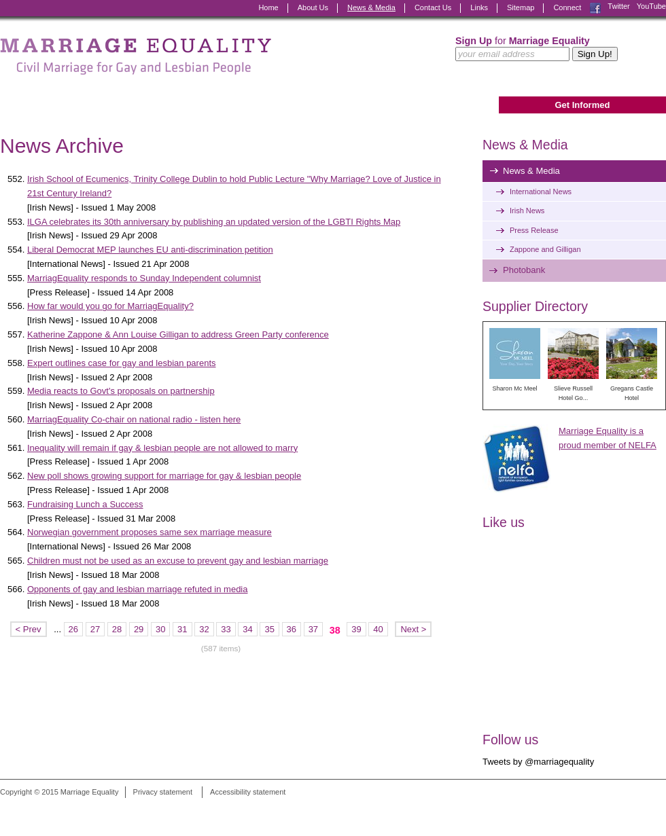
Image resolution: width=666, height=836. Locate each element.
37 (313, 629)
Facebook (595, 8)
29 (138, 629)
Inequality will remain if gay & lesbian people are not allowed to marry (162, 448)
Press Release (534, 230)
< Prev (28, 629)
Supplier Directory (535, 306)
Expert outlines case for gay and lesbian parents (121, 363)
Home (268, 7)
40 (378, 629)
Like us (504, 522)
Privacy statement (162, 792)
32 (204, 629)
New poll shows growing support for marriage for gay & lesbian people (164, 476)
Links (479, 7)
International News (541, 191)
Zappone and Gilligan (545, 249)
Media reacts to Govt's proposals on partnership (121, 391)
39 (356, 629)
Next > (413, 629)
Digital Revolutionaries (635, 810)
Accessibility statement (247, 792)
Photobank (524, 270)
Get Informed (582, 105)
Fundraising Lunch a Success (85, 504)
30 (160, 629)
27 (95, 629)
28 (117, 629)
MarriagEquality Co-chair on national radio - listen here (134, 419)
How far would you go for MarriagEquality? (110, 306)
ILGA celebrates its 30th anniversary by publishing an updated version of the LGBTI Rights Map (213, 222)
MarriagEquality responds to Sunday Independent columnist (144, 278)
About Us (313, 7)
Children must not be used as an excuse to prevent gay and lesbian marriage (177, 561)
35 (269, 629)
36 (291, 629)
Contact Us (433, 7)
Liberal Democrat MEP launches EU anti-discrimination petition (150, 249)
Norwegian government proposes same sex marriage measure (149, 532)
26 (73, 629)
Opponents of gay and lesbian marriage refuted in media (137, 589)
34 (247, 629)
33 (225, 629)
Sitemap (520, 7)
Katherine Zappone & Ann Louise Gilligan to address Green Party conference (178, 334)
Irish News (527, 210)
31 (182, 629)
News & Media (371, 7)
